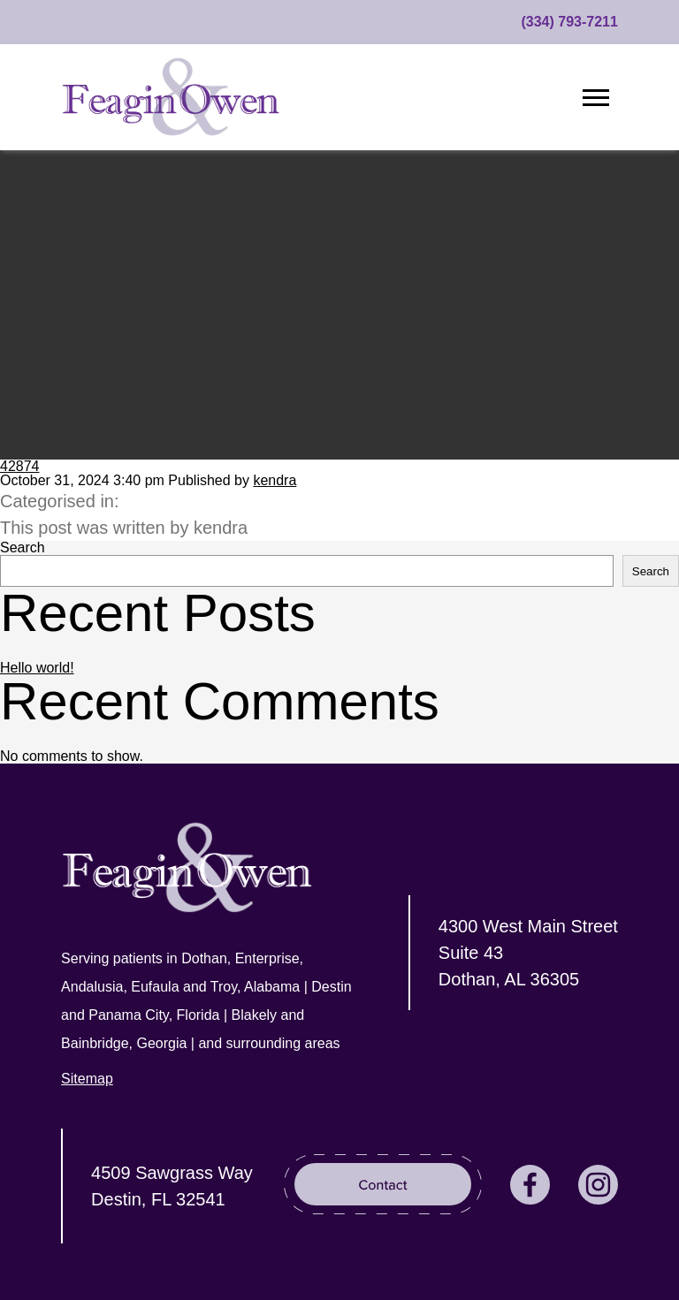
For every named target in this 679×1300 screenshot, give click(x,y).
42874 (20, 466)
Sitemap (87, 1078)
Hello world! (37, 667)
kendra (274, 480)
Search (22, 547)
